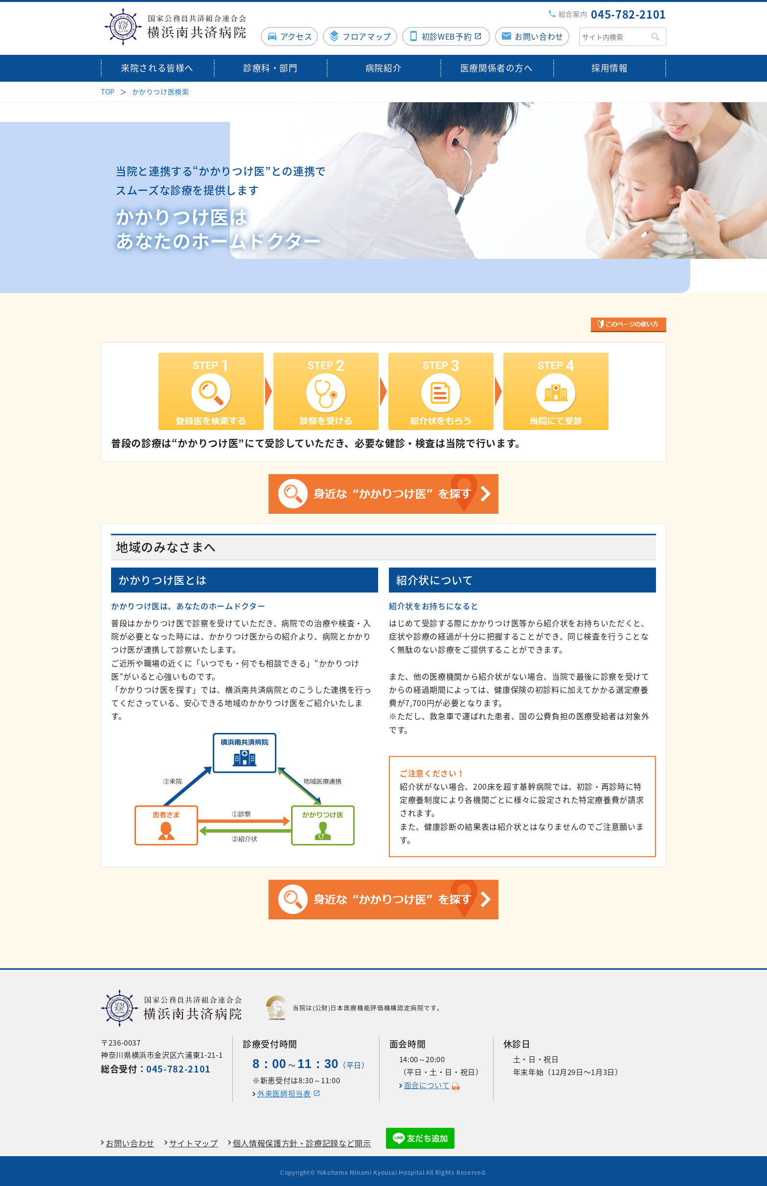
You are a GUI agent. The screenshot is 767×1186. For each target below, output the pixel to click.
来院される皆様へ (157, 64)
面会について (427, 1082)
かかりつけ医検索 (160, 88)
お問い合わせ (539, 33)
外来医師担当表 (284, 1090)
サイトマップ (193, 1140)
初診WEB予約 (446, 33)
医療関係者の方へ (496, 64)
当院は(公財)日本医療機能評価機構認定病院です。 (354, 1005)
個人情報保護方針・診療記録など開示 (302, 1140)
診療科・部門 (270, 64)
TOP (108, 88)
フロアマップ (364, 33)
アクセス (293, 33)
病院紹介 (383, 64)
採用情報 (609, 64)
